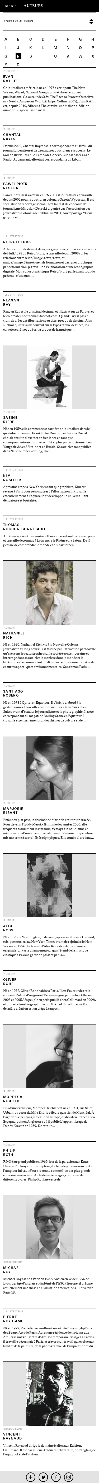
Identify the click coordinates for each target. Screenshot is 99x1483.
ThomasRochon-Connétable (24, 527)
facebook (56, 1477)
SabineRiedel (10, 420)
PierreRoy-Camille (16, 1319)
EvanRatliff (11, 79)
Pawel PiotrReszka (15, 186)
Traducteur (13, 1262)
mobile (30, 1477)
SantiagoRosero (13, 693)
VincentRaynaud (12, 1436)
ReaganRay (11, 302)
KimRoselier (12, 478)
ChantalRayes (12, 137)
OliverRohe (10, 982)
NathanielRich (14, 635)
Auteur (9, 71)
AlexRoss (8, 928)
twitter (43, 1477)
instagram (68, 1477)
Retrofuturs (17, 242)
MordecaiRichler (13, 1099)
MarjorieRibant (13, 811)
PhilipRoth (9, 1152)
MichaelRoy (11, 1270)
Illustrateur (13, 236)
